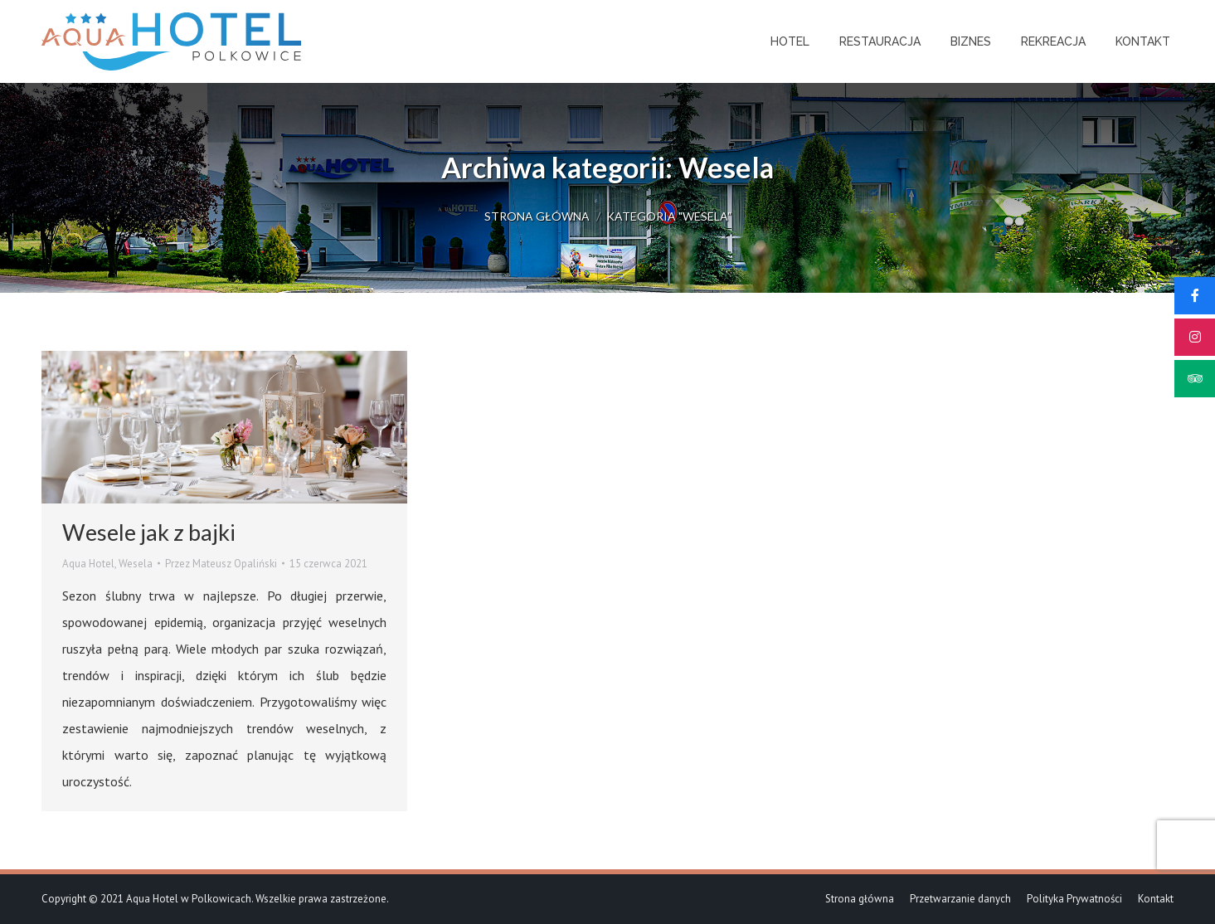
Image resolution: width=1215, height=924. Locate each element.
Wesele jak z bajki (149, 532)
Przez (221, 564)
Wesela (136, 564)
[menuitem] (790, 41)
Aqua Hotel (88, 564)
